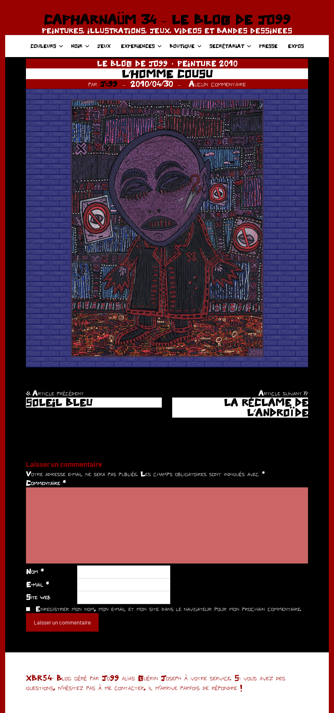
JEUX (104, 46)
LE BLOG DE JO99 (132, 63)
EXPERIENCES (141, 46)
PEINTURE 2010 (207, 63)
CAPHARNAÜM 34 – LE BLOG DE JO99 (166, 19)
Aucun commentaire (217, 84)
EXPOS (296, 46)
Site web (38, 596)
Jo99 (108, 84)
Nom (35, 571)
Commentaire (46, 482)
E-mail (37, 584)
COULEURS (46, 46)
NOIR (80, 46)
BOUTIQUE (186, 46)
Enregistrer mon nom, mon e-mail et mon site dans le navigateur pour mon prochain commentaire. (168, 608)
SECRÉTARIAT (230, 46)
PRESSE (268, 46)
